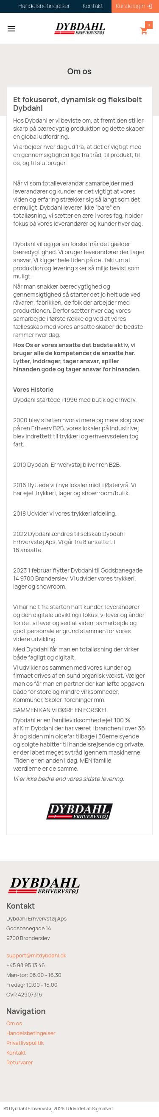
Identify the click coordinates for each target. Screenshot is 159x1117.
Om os (14, 1023)
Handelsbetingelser (31, 1033)
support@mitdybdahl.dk (36, 955)
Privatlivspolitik (25, 1043)
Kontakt (16, 1052)
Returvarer (19, 1062)
